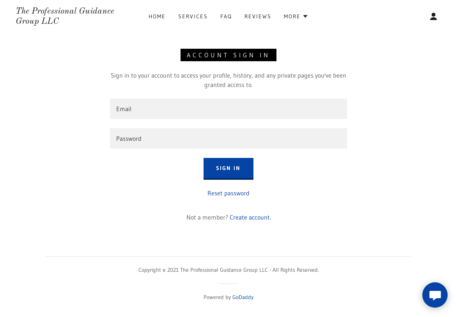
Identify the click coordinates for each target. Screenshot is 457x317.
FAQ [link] (226, 16)
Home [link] (157, 16)
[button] (296, 16)
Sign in (228, 168)
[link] (73, 21)
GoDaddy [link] (242, 297)
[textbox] (228, 109)
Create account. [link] (250, 217)
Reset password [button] (228, 193)
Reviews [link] (257, 16)
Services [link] (193, 16)
